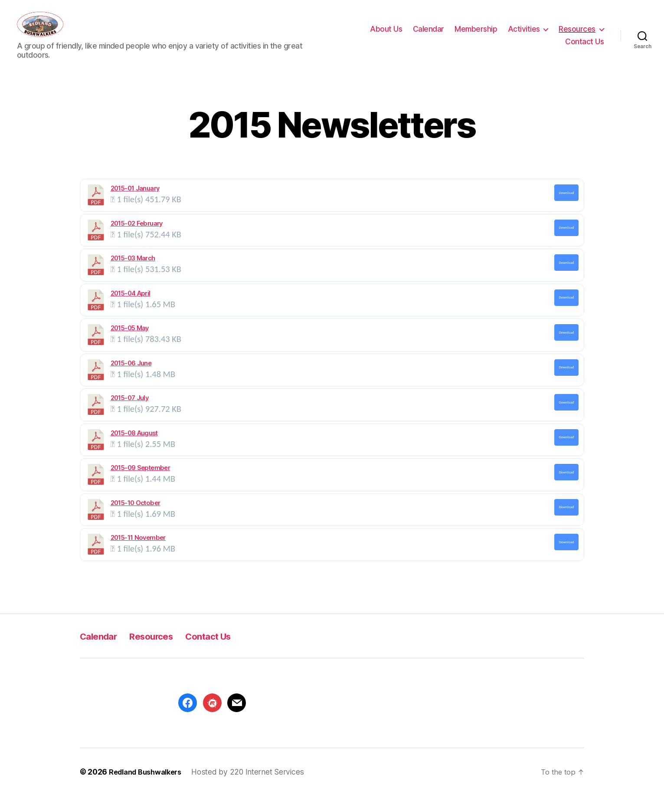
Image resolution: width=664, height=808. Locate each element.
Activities (524, 35)
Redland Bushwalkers (148, 784)
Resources (577, 35)
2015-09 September (140, 480)
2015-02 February (137, 236)
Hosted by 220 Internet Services (254, 784)
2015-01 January (135, 201)
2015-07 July (130, 410)
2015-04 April (130, 306)
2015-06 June (131, 376)
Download (566, 205)
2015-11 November (138, 550)
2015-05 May (130, 341)
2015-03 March (133, 271)
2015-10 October (135, 515)
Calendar (428, 35)
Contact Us (584, 47)
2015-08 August (134, 446)
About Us (386, 35)
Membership (476, 35)
